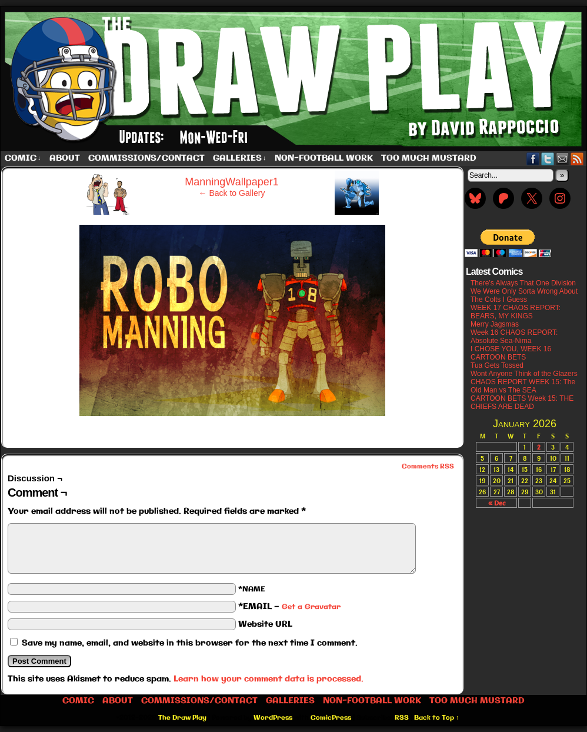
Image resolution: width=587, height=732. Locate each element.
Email (562, 158)
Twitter (548, 158)
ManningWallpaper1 (231, 182)
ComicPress (331, 718)
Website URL (265, 624)
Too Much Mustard (428, 158)
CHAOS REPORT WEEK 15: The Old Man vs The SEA (523, 386)
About (64, 158)
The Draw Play (182, 718)
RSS (577, 158)
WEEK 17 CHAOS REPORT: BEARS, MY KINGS (516, 312)
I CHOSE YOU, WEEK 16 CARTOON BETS (511, 353)
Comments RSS (428, 466)
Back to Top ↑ (436, 718)
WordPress (273, 718)
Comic (23, 158)
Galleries (239, 158)
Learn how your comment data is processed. (268, 679)
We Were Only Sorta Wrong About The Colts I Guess (524, 295)
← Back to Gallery (232, 193)
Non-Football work (324, 158)
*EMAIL (289, 607)
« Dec (496, 502)
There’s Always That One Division (523, 283)
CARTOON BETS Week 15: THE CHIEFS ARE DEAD (522, 402)
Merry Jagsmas (495, 324)
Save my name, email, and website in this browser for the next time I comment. (190, 643)
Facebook (533, 158)
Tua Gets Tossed (497, 365)
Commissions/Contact (146, 158)
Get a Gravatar (311, 607)
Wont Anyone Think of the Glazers (524, 374)
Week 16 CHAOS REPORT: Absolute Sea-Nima (514, 336)
